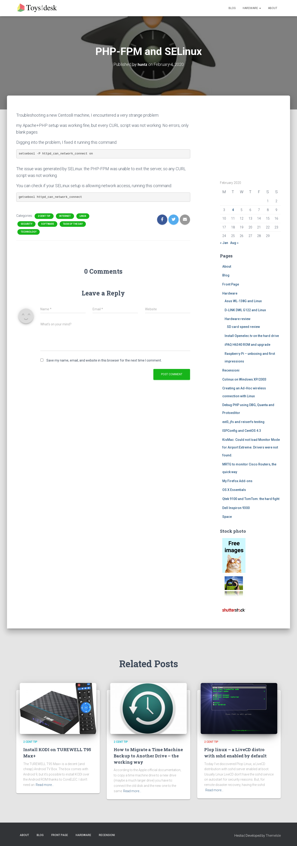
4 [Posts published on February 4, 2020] (233, 210)
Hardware (252, 8)
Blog (232, 8)
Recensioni (230, 370)
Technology (28, 232)
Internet (65, 216)
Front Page (230, 284)
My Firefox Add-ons (237, 481)
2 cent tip (44, 216)
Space (227, 517)
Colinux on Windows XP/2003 (244, 379)
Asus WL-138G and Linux (243, 301)
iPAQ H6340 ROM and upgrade (247, 344)
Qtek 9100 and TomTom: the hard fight (250, 499)
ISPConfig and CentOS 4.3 (241, 431)
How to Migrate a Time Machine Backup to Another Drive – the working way (145, 756)
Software (47, 224)
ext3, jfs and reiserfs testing (243, 422)
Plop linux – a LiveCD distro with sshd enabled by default (236, 753)
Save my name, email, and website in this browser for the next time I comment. (104, 360)
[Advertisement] (249, 141)
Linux (83, 216)
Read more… (45, 785)
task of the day (73, 224)
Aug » (234, 243)
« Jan (224, 243)
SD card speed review (243, 327)
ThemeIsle (273, 835)
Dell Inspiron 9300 (236, 508)
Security (26, 224)
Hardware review (237, 319)
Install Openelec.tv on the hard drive (252, 336)
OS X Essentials (234, 490)
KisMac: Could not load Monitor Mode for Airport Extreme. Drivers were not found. (251, 447)
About (272, 8)
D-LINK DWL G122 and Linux (245, 310)
